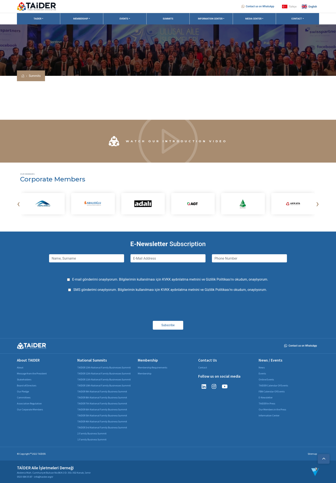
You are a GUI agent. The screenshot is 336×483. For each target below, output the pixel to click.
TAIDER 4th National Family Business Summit (102, 421)
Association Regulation (29, 403)
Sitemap (312, 453)
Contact (202, 367)
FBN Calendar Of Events (272, 391)
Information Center (269, 415)
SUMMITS (168, 18)
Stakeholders (24, 379)
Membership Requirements (152, 367)
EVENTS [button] (124, 18)
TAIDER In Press (267, 403)
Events (262, 373)
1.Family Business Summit (91, 439)
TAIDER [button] (38, 18)
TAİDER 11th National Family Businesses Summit (104, 379)
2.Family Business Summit (91, 433)
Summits (35, 76)
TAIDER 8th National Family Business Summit (102, 397)
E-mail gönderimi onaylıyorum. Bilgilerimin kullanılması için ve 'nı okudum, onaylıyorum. (170, 279)
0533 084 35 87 (24, 476)
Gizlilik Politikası (218, 279)
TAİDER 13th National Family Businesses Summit (104, 367)
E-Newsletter (266, 397)
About (20, 367)
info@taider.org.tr (43, 476)
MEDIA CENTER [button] (253, 18)
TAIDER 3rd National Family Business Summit (102, 427)
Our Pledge (23, 391)
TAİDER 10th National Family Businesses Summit (104, 385)
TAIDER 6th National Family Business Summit (102, 409)
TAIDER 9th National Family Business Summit (102, 391)
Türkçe (289, 6)
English (309, 6)
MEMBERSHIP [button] (80, 18)
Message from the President (32, 373)
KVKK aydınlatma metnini (181, 279)
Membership (144, 373)
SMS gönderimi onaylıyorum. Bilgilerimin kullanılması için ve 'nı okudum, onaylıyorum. (170, 290)
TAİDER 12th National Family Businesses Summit (104, 373)
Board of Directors (26, 385)
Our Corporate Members (30, 409)
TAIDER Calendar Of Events (273, 385)
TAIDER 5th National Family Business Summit (102, 415)
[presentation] (18, 203)
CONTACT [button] (296, 18)
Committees (23, 397)
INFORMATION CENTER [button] (210, 18)
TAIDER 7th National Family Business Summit (102, 403)
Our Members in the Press (272, 409)
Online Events (266, 379)
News (262, 367)
